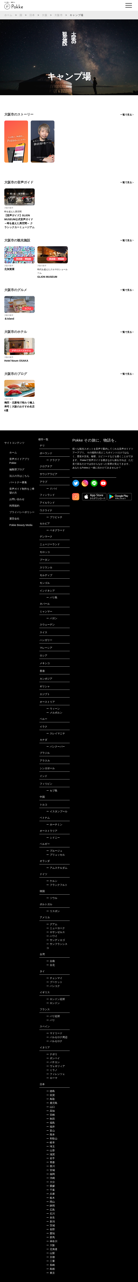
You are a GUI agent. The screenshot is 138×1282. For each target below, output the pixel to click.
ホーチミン (54, 824)
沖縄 (50, 1178)
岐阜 (50, 1142)
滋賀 (50, 1154)
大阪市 (58, 15)
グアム (51, 924)
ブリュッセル (55, 854)
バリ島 (51, 597)
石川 (50, 1213)
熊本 (50, 1134)
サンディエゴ (55, 940)
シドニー (53, 837)
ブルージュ (54, 850)
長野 (50, 1229)
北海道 (51, 1249)
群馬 (50, 1237)
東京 (50, 1272)
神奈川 (51, 1241)
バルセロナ (54, 1041)
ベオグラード (55, 530)
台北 (50, 965)
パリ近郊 (53, 1016)
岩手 (50, 1158)
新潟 (50, 1221)
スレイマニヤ (55, 733)
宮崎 (50, 1114)
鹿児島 (51, 1102)
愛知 (50, 1233)
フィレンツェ (55, 1074)
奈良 (50, 1217)
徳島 (50, 1091)
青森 (50, 1162)
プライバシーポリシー (21, 512)
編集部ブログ (16, 469)
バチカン (53, 1062)
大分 (50, 1182)
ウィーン (53, 708)
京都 (50, 1257)
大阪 (44, 15)
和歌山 (51, 1138)
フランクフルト (56, 884)
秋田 (50, 1118)
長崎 (50, 1264)
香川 (50, 1166)
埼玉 (50, 1146)
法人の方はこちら (19, 475)
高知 (50, 1110)
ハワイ (51, 936)
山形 (50, 1150)
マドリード (54, 1033)
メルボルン (54, 712)
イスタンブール (56, 811)
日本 (32, 15)
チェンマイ (54, 978)
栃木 (50, 1197)
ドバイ (51, 488)
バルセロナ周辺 (56, 1037)
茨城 (50, 1225)
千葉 (50, 1189)
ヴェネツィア (55, 1066)
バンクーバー (55, 746)
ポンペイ (53, 1058)
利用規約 (14, 505)
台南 (50, 961)
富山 (50, 1130)
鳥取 (50, 1099)
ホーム (8, 15)
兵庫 (50, 1193)
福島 (50, 1122)
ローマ (51, 1078)
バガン (51, 618)
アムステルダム (56, 867)
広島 (50, 1209)
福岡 (50, 1174)
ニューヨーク (55, 928)
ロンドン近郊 (55, 999)
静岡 (50, 1205)
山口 (50, 1106)
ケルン (51, 880)
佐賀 (50, 1095)
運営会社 (14, 518)
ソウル (51, 898)
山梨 (50, 1253)
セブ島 (51, 790)
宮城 (50, 1170)
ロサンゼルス (55, 932)
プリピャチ (54, 517)
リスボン (53, 911)
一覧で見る (126, 115)
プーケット (54, 982)
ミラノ (51, 1070)
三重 (50, 1261)
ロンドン (53, 1003)
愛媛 (50, 1185)
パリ (50, 1020)
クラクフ (53, 460)
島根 (50, 1268)
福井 (50, 1126)
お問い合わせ (16, 499)
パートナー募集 (18, 482)
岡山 (50, 1201)
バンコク (53, 986)
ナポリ (51, 1054)
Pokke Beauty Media (20, 525)
